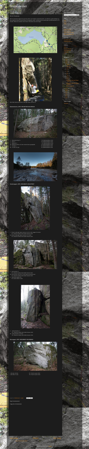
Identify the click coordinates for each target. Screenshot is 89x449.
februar (68, 76)
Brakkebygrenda (67, 39)
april (67, 73)
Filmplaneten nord (67, 48)
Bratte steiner (18, 6)
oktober (68, 64)
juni (67, 69)
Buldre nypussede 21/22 (69, 34)
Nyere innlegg (14, 438)
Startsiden (35, 438)
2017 (66, 92)
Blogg (65, 23)
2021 (66, 61)
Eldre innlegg (57, 438)
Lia (64, 53)
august (67, 67)
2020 (66, 62)
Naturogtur (66, 103)
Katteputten (66, 52)
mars (67, 75)
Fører (65, 20)
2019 (66, 88)
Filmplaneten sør (67, 50)
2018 (66, 90)
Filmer (65, 22)
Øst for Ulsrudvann (70, 86)
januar (67, 78)
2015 (66, 95)
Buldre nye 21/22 (67, 31)
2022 (66, 59)
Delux (65, 47)
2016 (66, 94)
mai (67, 71)
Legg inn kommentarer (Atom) (21, 440)
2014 (66, 97)
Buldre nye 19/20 (67, 29)
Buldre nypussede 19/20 (69, 32)
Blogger (50, 446)
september (68, 66)
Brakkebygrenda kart (68, 41)
